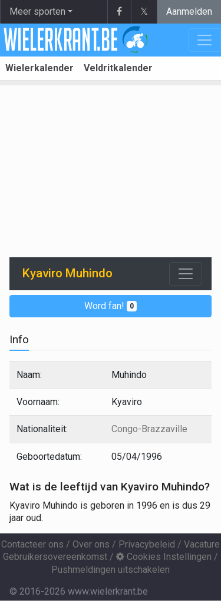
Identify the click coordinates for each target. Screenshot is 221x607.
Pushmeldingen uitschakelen (110, 569)
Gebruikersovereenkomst (55, 556)
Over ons (91, 544)
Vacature (202, 544)
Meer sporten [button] (37, 11)
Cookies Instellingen (164, 556)
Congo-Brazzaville (149, 428)
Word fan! (110, 305)
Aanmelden (189, 11)
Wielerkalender (39, 68)
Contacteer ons (32, 544)
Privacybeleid (146, 544)
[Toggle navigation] (185, 274)
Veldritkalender (118, 68)
